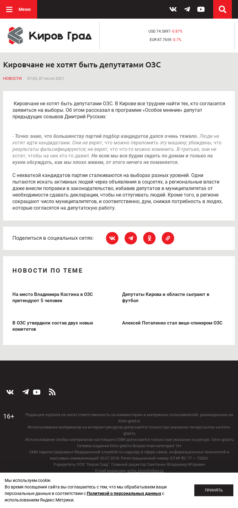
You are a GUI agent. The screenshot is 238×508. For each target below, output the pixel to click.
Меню (25, 9)
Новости (12, 78)
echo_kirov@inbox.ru (145, 470)
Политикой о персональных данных (124, 493)
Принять (214, 490)
